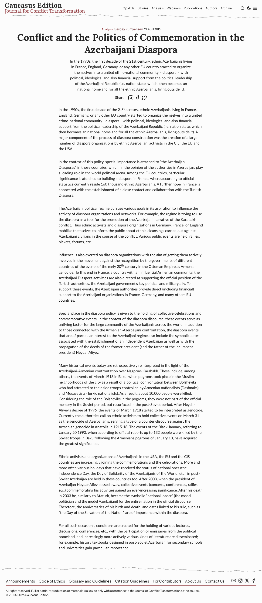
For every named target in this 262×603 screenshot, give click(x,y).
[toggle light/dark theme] (247, 8)
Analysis (153, 8)
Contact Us (215, 581)
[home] (56, 8)
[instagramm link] (240, 580)
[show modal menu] (254, 8)
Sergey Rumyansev (128, 30)
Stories (138, 8)
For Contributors (167, 581)
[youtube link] (233, 580)
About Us (193, 581)
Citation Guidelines (132, 581)
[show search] (241, 8)
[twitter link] (247, 580)
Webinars (169, 8)
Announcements (20, 581)
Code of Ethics (52, 581)
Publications (188, 8)
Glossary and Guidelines (90, 581)
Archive (221, 8)
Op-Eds (124, 8)
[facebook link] (254, 580)
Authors (207, 8)
